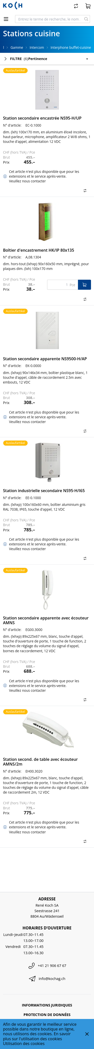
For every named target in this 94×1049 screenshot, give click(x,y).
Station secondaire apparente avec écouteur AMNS (45, 620)
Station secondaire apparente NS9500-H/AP (45, 359)
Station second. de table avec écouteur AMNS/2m (40, 762)
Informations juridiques (47, 1005)
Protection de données (47, 1014)
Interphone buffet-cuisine (71, 47)
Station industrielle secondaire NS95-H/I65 (44, 490)
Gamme (17, 47)
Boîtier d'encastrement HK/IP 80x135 (38, 250)
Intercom (37, 47)
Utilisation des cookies (24, 1043)
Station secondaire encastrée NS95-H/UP (42, 118)
